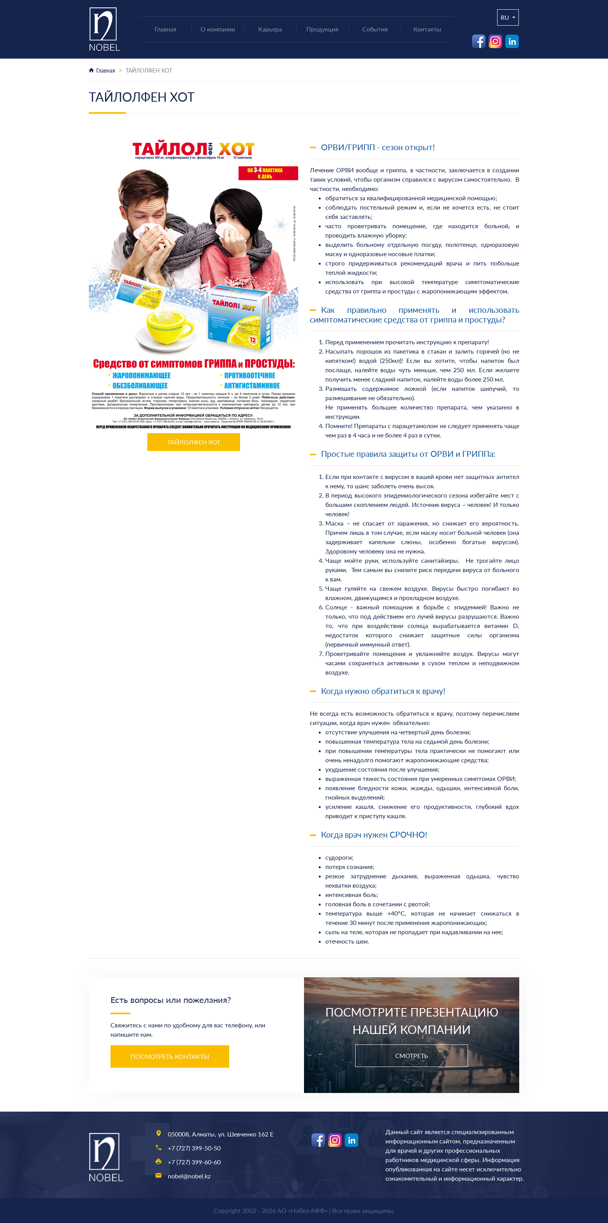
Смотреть (411, 1055)
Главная (105, 70)
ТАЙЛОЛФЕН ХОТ (193, 442)
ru (506, 17)
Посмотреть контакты (170, 1056)
